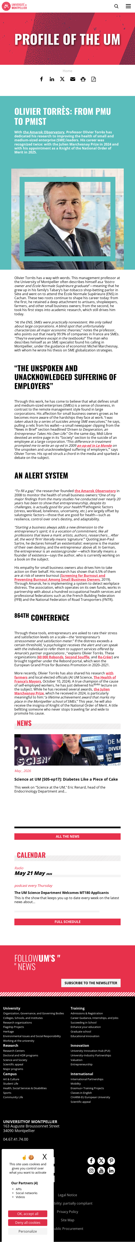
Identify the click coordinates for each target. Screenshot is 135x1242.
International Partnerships (87, 1079)
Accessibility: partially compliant (67, 1203)
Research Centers (14, 1051)
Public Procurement (67, 1229)
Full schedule (68, 921)
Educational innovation (85, 1036)
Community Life (13, 1097)
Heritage (8, 1032)
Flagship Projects (13, 1027)
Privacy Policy (67, 1212)
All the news (67, 836)
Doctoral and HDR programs (20, 1055)
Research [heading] (10, 1046)
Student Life (10, 1084)
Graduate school (81, 1032)
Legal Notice (67, 1195)
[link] (41, 79)
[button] (73, 79)
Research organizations (17, 1022)
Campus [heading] (10, 1074)
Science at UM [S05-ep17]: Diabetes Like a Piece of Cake (66, 779)
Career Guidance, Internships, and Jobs (94, 1018)
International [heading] (82, 1074)
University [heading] (11, 1008)
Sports (7, 1093)
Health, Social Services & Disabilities (25, 1088)
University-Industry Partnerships (91, 1055)
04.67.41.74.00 (15, 1139)
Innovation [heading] (80, 1046)
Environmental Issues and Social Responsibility (32, 1036)
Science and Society (15, 1060)
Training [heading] (78, 1008)
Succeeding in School (83, 1022)
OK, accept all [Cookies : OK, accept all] (27, 1213)
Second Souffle (77, 657)
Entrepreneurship (81, 1064)
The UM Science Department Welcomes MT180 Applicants (62, 892)
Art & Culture (11, 1079)
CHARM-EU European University (90, 1097)
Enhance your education (86, 1027)
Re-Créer (105, 657)
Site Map (67, 1220)
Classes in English (81, 1093)
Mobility (76, 1084)
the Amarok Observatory (43, 132)
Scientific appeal (13, 1064)
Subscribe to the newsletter (91, 983)
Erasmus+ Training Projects (87, 1088)
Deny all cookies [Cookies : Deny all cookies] (27, 1222)
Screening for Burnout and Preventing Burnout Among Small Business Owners (59, 577)
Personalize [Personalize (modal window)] (28, 1231)
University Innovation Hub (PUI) (90, 1051)
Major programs (13, 1069)
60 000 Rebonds (50, 657)
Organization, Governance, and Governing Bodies (33, 1013)
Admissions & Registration (87, 1013)
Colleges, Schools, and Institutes (23, 1018)
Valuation (76, 1060)
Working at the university (18, 1041)
